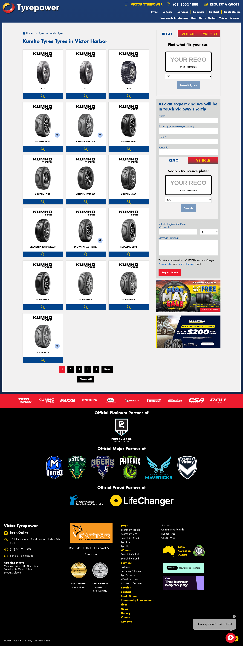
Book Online (232, 12)
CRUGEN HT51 (42, 194)
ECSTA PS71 (43, 352)
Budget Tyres (168, 533)
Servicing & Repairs (131, 571)
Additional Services (131, 583)
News (202, 17)
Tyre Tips (125, 546)
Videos (223, 17)
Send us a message (21, 556)
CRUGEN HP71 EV (85, 141)
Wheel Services (129, 579)
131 (86, 88)
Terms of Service (186, 264)
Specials (198, 12)
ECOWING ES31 (128, 247)
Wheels (167, 12)
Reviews (234, 17)
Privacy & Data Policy (22, 640)
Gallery (212, 17)
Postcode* (164, 147)
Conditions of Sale (42, 640)
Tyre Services (128, 575)
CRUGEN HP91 (128, 141)
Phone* (176, 126)
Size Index (167, 525)
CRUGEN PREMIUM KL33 (43, 247)
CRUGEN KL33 (128, 194)
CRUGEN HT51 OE (85, 194)
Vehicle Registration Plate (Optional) (172, 225)
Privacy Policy (166, 264)
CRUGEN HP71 (42, 141)
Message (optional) (169, 238)
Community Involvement (174, 17)
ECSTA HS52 (85, 299)
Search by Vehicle (130, 529)
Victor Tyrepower (143, 4)
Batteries (125, 567)
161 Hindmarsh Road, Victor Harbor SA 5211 (35, 541)
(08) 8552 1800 (185, 4)
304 (129, 88)
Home (27, 33)
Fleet (194, 17)
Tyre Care (126, 542)
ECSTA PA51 (128, 299)
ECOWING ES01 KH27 (85, 247)
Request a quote (221, 4)
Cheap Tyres (168, 537)
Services (182, 12)
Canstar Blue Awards (172, 529)
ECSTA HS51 (42, 299)
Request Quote (170, 272)
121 (43, 88)
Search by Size (129, 534)
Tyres (154, 12)
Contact (214, 12)
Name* (163, 116)
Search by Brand (130, 538)
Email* (162, 137)
